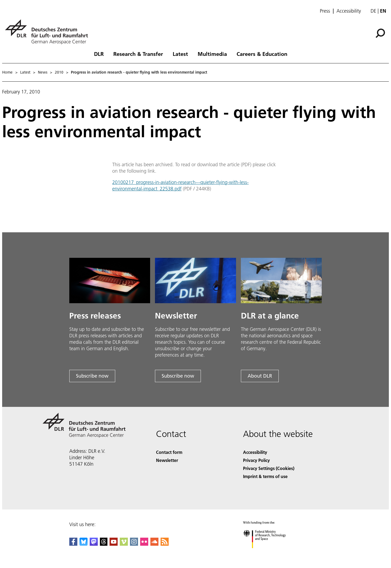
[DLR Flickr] (144, 544)
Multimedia (212, 53)
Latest (180, 53)
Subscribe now (92, 376)
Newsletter (167, 460)
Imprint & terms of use (265, 476)
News (42, 72)
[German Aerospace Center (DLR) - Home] (48, 31)
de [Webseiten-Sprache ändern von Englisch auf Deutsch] (373, 11)
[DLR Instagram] (134, 544)
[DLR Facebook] (73, 544)
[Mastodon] (94, 544)
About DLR (260, 376)
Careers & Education (262, 53)
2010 (59, 72)
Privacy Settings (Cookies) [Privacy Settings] (268, 468)
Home (7, 72)
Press (325, 11)
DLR (99, 53)
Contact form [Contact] (169, 452)
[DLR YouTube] (114, 544)
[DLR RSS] (165, 544)
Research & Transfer (138, 53)
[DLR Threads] (103, 544)
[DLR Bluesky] (83, 544)
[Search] (380, 33)
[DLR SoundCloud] (154, 544)
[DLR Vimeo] (124, 544)
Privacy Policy (256, 460)
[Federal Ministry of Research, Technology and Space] (269, 553)
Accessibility (348, 11)
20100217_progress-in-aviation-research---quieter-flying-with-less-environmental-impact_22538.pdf (180, 185)
